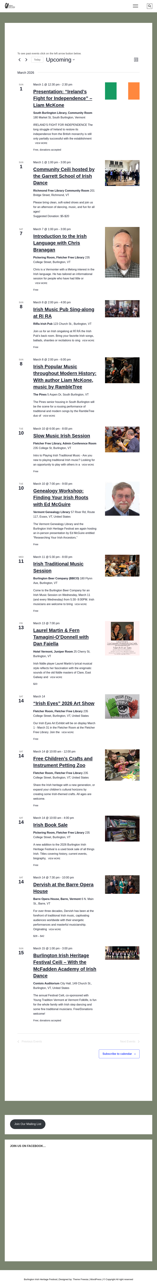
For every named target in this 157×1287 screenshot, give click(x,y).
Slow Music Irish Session (61, 435)
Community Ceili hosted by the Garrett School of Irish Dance (64, 176)
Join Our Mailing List (27, 1124)
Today (37, 59)
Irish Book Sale (50, 825)
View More (41, 143)
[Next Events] (26, 60)
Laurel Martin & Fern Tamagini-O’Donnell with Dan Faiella (61, 637)
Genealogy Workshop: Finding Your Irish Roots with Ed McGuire (60, 497)
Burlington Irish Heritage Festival (40, 1279)
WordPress (95, 1279)
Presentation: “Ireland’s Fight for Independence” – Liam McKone (62, 98)
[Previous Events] (19, 60)
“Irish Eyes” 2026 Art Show (63, 703)
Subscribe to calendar (117, 1053)
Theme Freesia (80, 1279)
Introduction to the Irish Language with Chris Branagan (60, 243)
